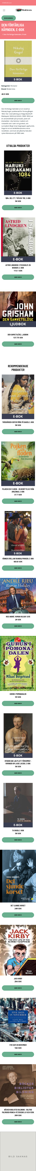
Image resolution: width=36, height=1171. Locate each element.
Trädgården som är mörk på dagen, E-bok (18, 422)
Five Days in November (18, 1045)
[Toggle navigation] (4, 10)
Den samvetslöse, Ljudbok (18, 334)
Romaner (14, 86)
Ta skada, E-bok (18, 830)
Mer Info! (18, 100)
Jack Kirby (18, 978)
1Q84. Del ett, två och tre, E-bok (18, 198)
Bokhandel (8, 18)
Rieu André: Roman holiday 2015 (18, 616)
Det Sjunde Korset (18, 905)
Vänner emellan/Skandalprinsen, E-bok (18, 558)
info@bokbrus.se (7, 3)
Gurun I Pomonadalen (18, 694)
